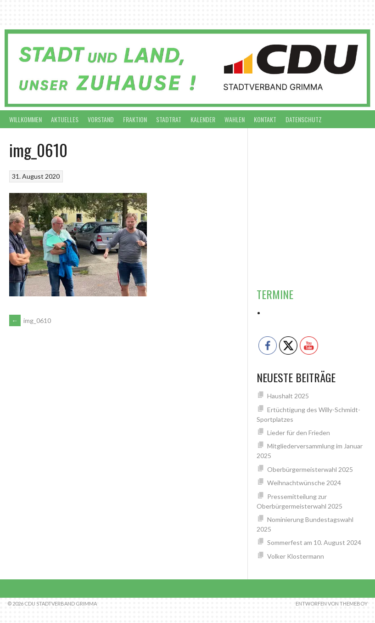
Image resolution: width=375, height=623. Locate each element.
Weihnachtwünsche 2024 (304, 483)
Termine (275, 294)
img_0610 (30, 320)
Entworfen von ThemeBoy (332, 603)
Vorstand (101, 119)
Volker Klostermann (295, 556)
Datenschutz (303, 119)
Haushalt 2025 (288, 396)
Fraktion (135, 119)
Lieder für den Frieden (298, 432)
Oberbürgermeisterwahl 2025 (310, 469)
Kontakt (265, 119)
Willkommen (25, 119)
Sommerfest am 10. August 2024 (314, 542)
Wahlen (234, 119)
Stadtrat (168, 119)
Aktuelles (64, 119)
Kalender (202, 119)
